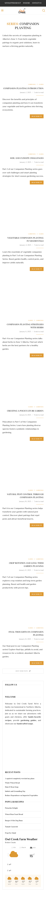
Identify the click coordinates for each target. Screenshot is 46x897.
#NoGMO (26, 3)
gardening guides (28, 720)
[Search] (43, 10)
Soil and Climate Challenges (27, 158)
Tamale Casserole (11, 827)
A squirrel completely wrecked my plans (19, 779)
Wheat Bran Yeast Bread (14, 814)
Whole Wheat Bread (12, 783)
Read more (37, 116)
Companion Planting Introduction (23, 88)
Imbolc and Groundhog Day (15, 791)
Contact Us (36, 3)
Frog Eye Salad (10, 833)
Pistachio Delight (11, 808)
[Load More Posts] (23, 671)
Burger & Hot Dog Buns (14, 821)
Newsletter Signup (13, 3)
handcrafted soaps (25, 724)
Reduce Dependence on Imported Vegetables (21, 795)
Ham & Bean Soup (11, 787)
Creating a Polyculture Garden (25, 410)
